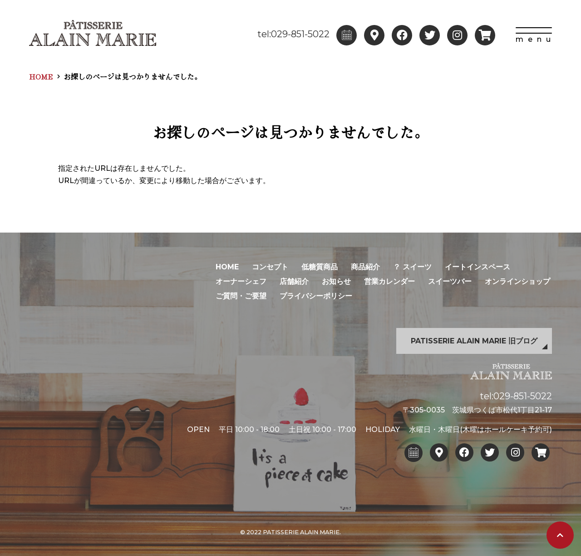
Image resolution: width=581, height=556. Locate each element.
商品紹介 (365, 267)
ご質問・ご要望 (241, 296)
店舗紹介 (294, 281)
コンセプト (270, 267)
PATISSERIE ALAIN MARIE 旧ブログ (474, 341)
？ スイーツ (412, 267)
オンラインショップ (517, 281)
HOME (41, 76)
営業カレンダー (389, 281)
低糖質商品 (319, 267)
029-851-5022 (522, 396)
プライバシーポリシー (316, 296)
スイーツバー (450, 281)
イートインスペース (477, 267)
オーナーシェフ (241, 281)
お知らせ (336, 281)
